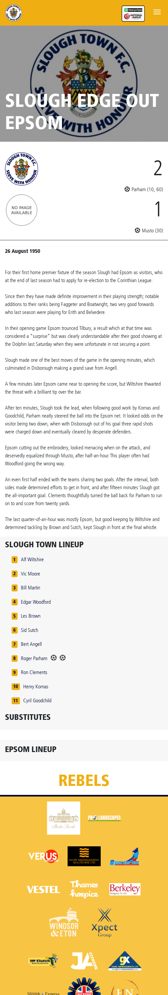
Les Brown (30, 616)
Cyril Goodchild (37, 700)
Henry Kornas (35, 686)
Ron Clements (34, 672)
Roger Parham (34, 658)
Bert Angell (31, 644)
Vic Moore (30, 574)
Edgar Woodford (36, 602)
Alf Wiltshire (32, 559)
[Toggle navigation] (157, 11)
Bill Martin (30, 587)
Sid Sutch (29, 630)
